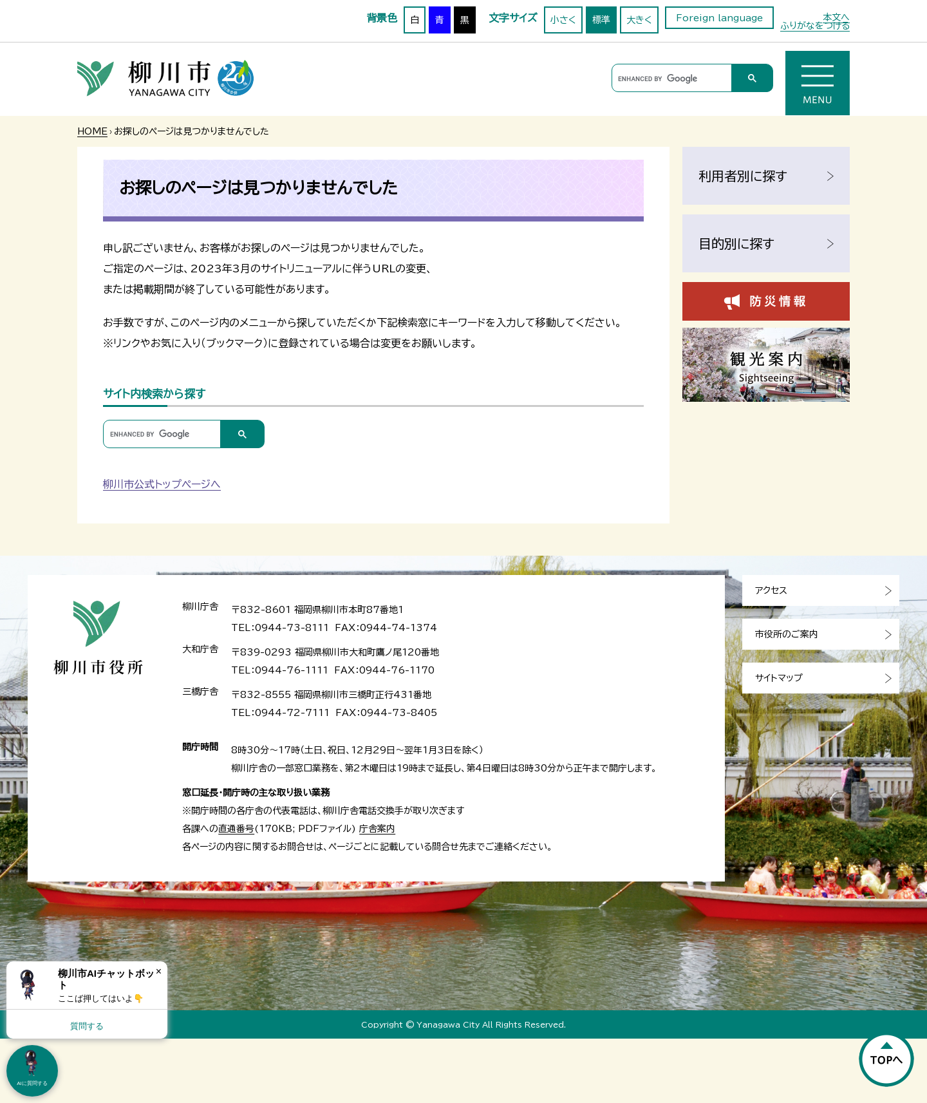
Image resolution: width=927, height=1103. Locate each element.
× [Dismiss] (159, 971)
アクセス (771, 590)
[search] (670, 78)
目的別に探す (736, 243)
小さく (563, 19)
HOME (92, 131)
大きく (639, 19)
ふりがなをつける (815, 25)
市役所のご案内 (786, 634)
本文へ (836, 17)
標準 (601, 19)
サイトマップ (779, 678)
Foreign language (719, 18)
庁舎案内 (377, 828)
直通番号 (236, 828)
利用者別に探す (742, 175)
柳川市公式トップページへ (162, 484)
